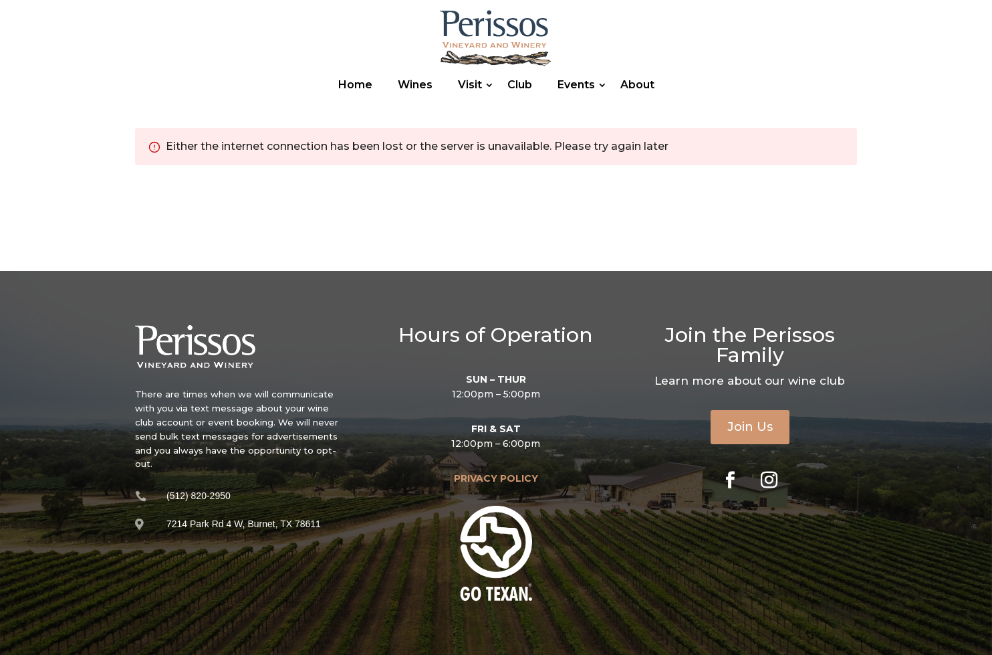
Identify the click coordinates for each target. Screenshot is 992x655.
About (637, 84)
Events (576, 84)
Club (519, 84)
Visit (470, 84)
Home (355, 84)
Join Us (750, 426)
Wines (415, 84)
